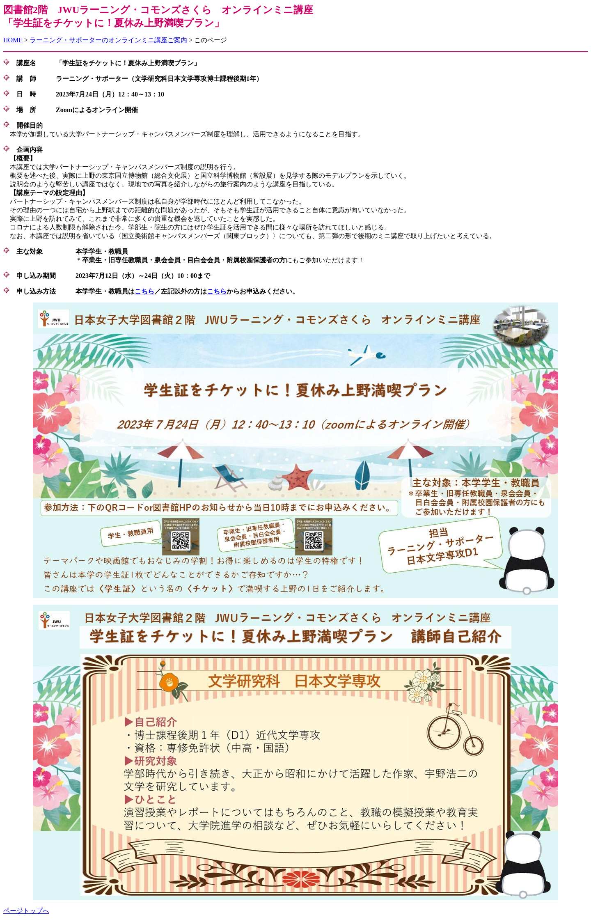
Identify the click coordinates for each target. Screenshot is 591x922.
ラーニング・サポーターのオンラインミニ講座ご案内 (108, 40)
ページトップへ (26, 910)
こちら (144, 291)
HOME (13, 40)
